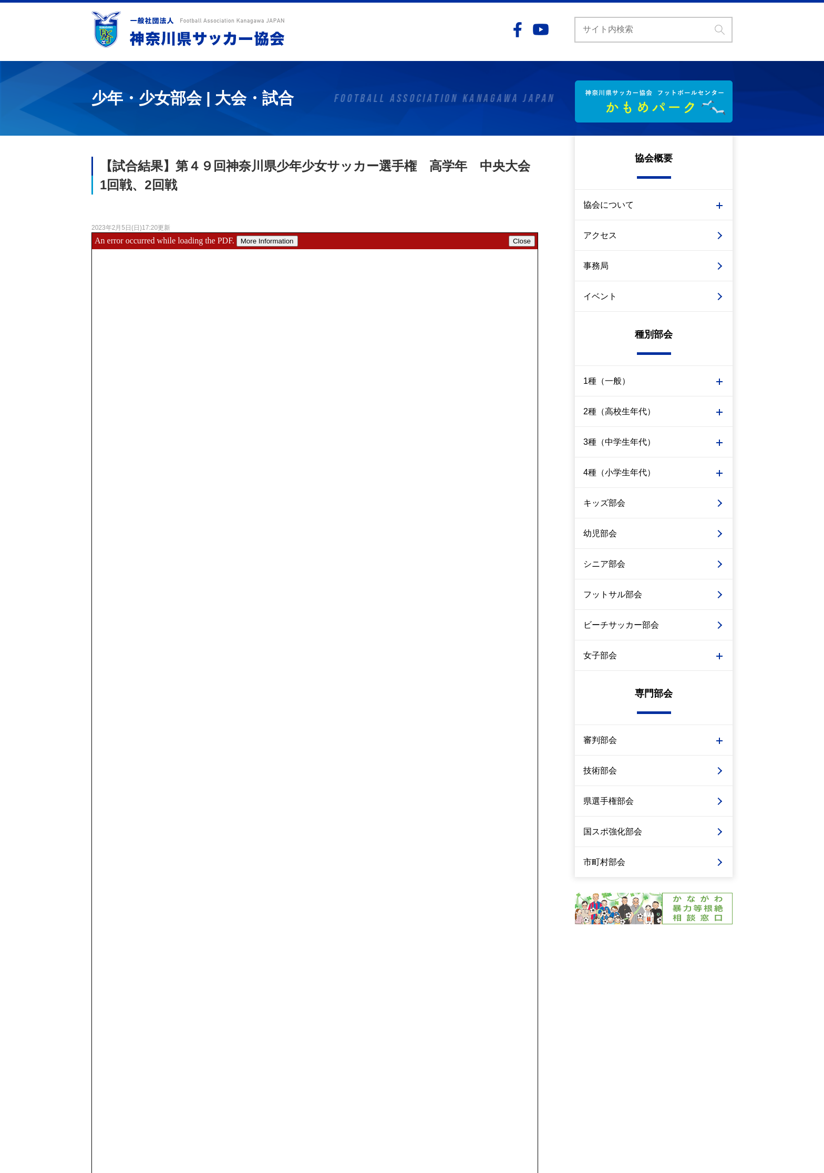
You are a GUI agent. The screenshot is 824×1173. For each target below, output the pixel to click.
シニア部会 (604, 563)
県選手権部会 (608, 801)
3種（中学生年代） (619, 441)
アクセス (600, 235)
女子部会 (600, 655)
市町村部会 (604, 862)
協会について (608, 204)
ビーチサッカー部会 (621, 624)
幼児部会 (600, 533)
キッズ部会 (604, 502)
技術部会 (600, 770)
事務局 (596, 265)
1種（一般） (606, 380)
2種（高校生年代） (619, 411)
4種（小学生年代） (619, 472)
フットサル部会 (612, 594)
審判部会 (600, 740)
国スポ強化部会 (612, 831)
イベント (600, 296)
